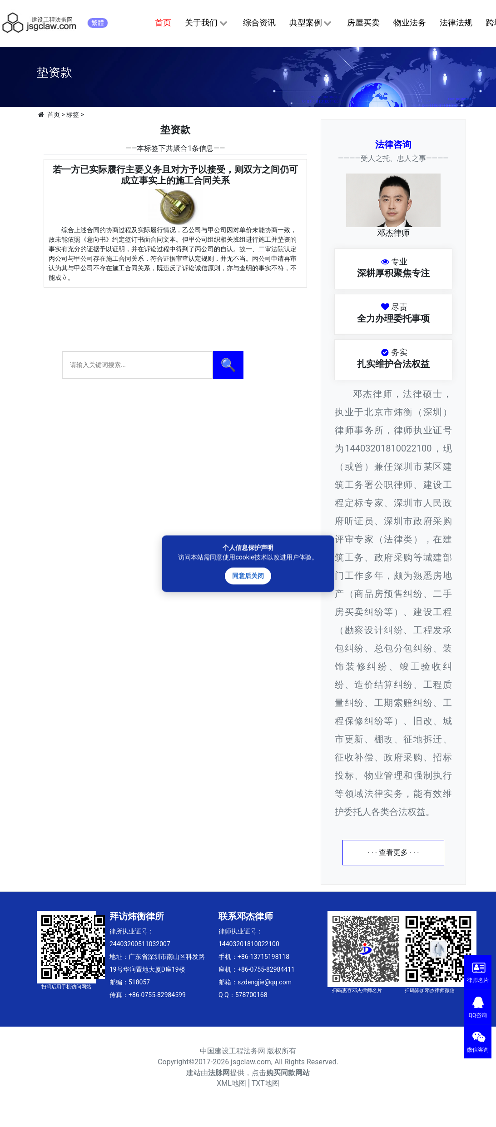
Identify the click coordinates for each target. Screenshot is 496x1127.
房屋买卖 (363, 22)
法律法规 (456, 22)
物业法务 (409, 22)
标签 (72, 114)
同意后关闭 (248, 575)
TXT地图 (265, 1083)
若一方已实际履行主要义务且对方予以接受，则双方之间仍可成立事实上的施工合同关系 (175, 175)
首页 (163, 22)
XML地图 (231, 1083)
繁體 (97, 22)
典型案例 (311, 23)
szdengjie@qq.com (265, 982)
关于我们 (207, 23)
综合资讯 (259, 22)
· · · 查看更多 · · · (393, 852)
